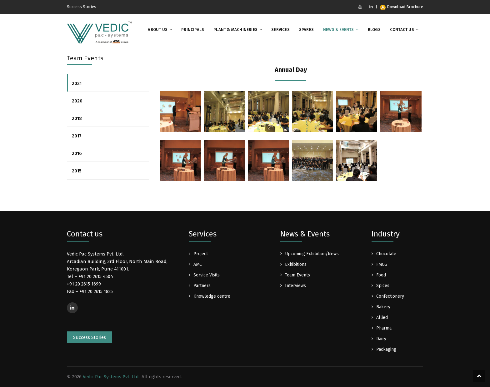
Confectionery (390, 296)
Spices (382, 285)
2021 (77, 83)
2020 (77, 101)
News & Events (338, 29)
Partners (202, 285)
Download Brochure (401, 6)
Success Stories (81, 6)
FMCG (381, 264)
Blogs (374, 29)
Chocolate (386, 253)
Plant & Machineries (235, 29)
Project (200, 253)
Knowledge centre (211, 296)
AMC (197, 264)
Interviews (295, 285)
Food (381, 275)
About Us (158, 29)
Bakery (383, 307)
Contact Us (402, 29)
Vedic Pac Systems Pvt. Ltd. (111, 377)
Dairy (381, 338)
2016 (77, 153)
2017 (77, 136)
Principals (192, 29)
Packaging (386, 349)
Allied (382, 317)
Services (280, 29)
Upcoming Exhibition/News (312, 253)
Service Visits (206, 275)
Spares (306, 29)
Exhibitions (296, 264)
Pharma (384, 328)
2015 (77, 171)
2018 (77, 118)
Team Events (297, 275)
